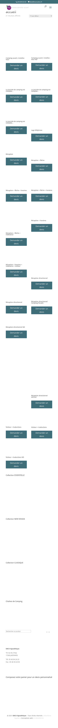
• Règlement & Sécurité (14, 491)
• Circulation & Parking (14, 486)
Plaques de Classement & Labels (19, 620)
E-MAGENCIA (39, 718)
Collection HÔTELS (13, 617)
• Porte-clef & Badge (13, 514)
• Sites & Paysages (12, 615)
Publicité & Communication (17, 622)
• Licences (9, 560)
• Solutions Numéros (13, 494)
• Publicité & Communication (16, 517)
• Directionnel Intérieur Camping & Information (23, 489)
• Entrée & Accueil (12, 481)
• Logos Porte (10, 496)
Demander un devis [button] (16, 67)
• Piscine (9, 501)
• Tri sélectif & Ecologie (14, 512)
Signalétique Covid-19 (14, 625)
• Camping (9, 509)
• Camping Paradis (12, 607)
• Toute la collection (13, 478)
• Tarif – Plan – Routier (14, 484)
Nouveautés (11, 628)
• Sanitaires (10, 504)
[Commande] (40, 16)
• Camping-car (11, 507)
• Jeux (8, 499)
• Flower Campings (12, 612)
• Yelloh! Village (11, 610)
